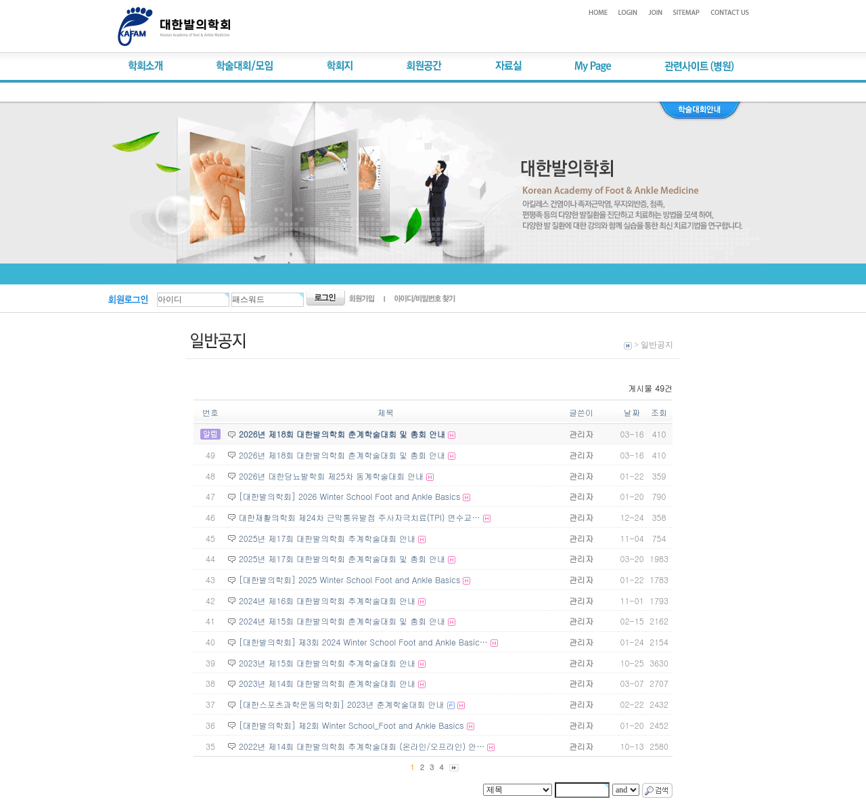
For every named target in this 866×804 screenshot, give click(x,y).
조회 (659, 412)
